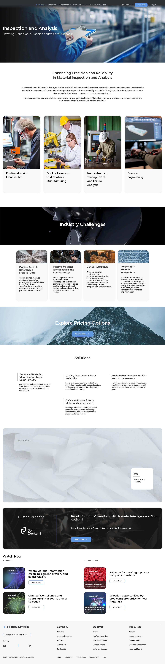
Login (153, 4)
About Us (60, 632)
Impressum (69, 657)
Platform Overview (100, 636)
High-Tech (39, 479)
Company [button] (77, 4)
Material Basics (99, 645)
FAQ (104, 657)
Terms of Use (81, 657)
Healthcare (115, 456)
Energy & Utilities (89, 457)
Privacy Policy (94, 657)
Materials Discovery (101, 649)
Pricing (95, 632)
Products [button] (52, 4)
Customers (61, 645)
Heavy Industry (139, 457)
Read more (81, 539)
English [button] (126, 4)
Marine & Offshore (89, 480)
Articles (132, 632)
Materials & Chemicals (115, 480)
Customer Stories (100, 640)
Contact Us (91, 4)
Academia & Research (39, 457)
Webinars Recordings (137, 645)
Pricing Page (82, 334)
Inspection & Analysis (65, 480)
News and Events (136, 649)
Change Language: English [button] (15, 635)
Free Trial (141, 5)
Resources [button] (65, 4)
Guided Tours (134, 640)
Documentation (135, 636)
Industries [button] (40, 4)
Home (59, 657)
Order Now (101, 4)
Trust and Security (64, 636)
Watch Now (25, 582)
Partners (60, 640)
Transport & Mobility (140, 480)
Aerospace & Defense (65, 457)
